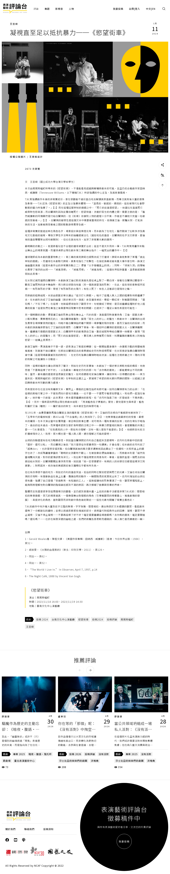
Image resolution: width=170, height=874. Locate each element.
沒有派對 (104, 754)
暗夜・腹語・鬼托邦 (40, 754)
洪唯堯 (95, 760)
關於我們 (10, 829)
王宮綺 (14, 23)
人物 (71, 9)
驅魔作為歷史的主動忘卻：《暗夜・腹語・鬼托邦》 (20, 729)
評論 (36, 9)
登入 (137, 9)
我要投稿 (118, 9)
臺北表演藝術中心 (24, 760)
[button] (80, 670)
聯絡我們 (29, 829)
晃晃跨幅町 (127, 619)
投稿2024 (97, 619)
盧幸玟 (62, 716)
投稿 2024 (42, 619)
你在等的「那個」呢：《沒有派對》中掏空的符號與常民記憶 (77, 729)
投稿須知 (48, 829)
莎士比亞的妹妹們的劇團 (73, 760)
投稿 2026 (75, 754)
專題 (47, 9)
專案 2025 (19, 754)
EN (153, 9)
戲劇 (28, 619)
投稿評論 (112, 619)
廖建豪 (6, 716)
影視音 (59, 9)
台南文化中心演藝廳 (63, 619)
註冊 (131, 9)
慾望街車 (83, 619)
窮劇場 (7, 760)
